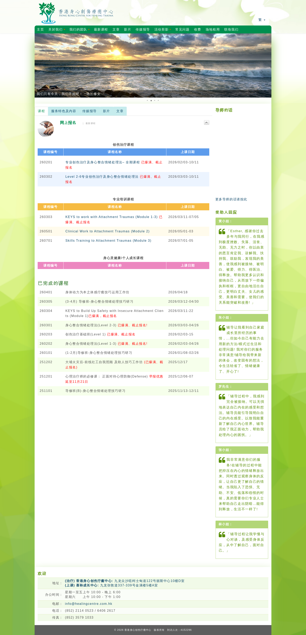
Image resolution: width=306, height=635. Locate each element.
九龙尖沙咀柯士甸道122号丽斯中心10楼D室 (125, 581)
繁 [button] (261, 19)
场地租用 (213, 29)
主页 (40, 29)
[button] (38, 65)
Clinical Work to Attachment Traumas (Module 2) (107, 231)
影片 (127, 29)
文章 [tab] (119, 111)
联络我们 (231, 29)
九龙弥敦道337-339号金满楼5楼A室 (111, 585)
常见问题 (182, 29)
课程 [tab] (41, 111)
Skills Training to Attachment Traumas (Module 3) (108, 240)
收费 (197, 29)
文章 (116, 29)
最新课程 (101, 29)
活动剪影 (163, 30)
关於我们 (57, 30)
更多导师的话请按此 (231, 199)
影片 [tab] (106, 111)
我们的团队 (80, 30)
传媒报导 (143, 29)
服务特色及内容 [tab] (63, 111)
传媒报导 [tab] (89, 111)
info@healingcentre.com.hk (88, 603)
